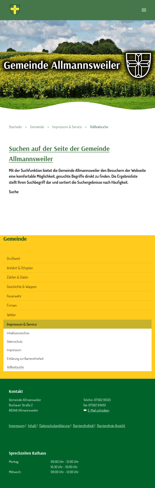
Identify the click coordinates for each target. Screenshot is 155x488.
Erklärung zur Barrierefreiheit (25, 358)
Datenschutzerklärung (54, 425)
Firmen (12, 305)
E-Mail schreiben (98, 410)
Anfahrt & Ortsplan (20, 268)
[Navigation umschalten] (144, 10)
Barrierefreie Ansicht (111, 425)
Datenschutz (15, 341)
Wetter (11, 315)
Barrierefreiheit (83, 425)
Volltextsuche (15, 367)
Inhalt (32, 425)
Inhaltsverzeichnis (18, 333)
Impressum (14, 350)
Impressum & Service (22, 324)
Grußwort (13, 258)
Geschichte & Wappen (22, 286)
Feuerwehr (14, 296)
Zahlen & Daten (17, 277)
